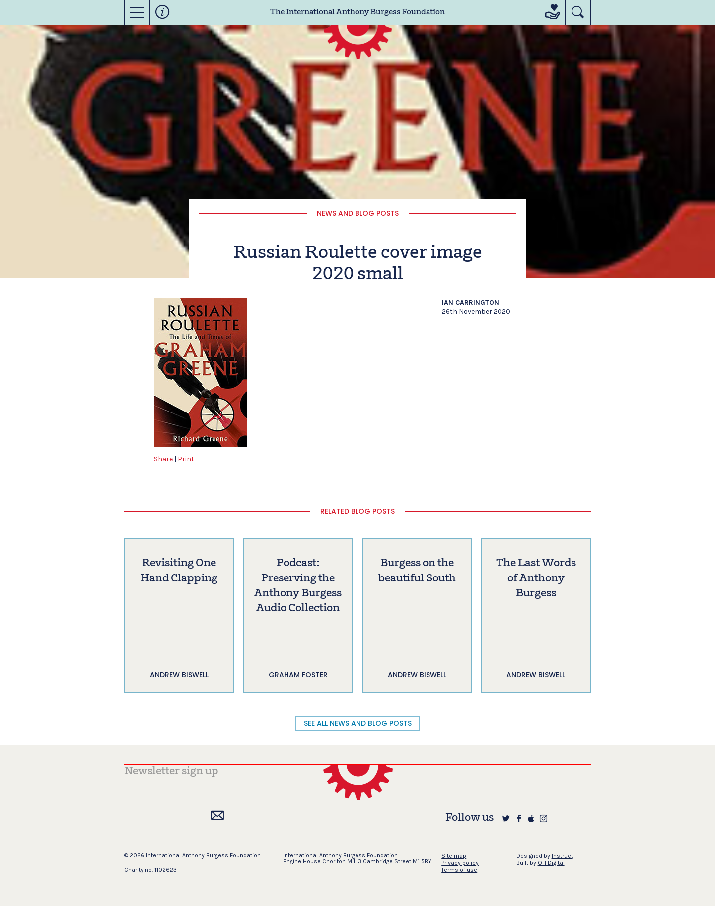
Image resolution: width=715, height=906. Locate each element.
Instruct (562, 855)
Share (163, 459)
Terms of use (459, 869)
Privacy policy (460, 862)
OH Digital (551, 862)
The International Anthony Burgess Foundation (357, 12)
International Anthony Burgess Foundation (203, 855)
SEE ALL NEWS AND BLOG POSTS (358, 723)
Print (186, 459)
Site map (453, 855)
